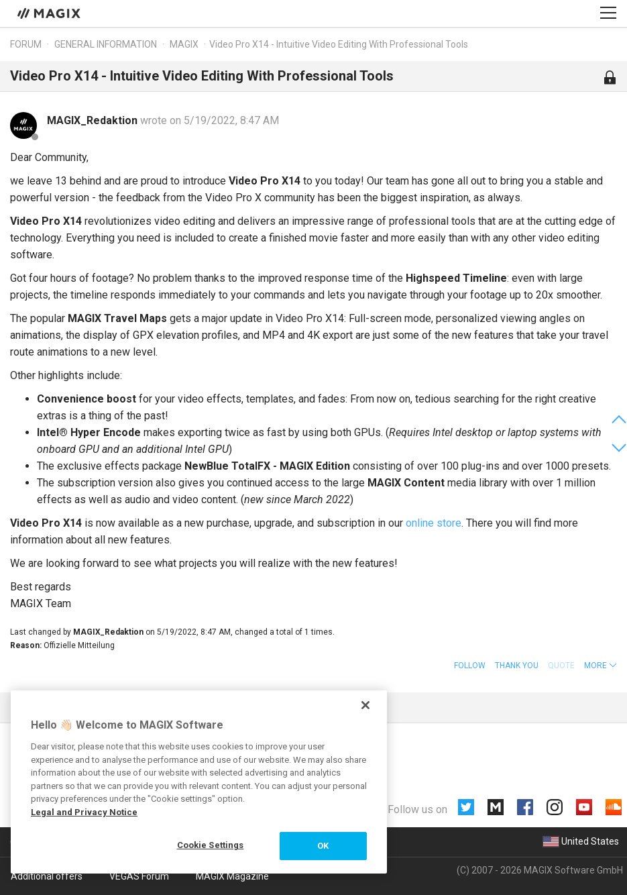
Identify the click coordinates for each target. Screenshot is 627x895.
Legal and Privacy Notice (84, 812)
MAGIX (184, 44)
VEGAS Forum (139, 876)
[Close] (365, 705)
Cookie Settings (210, 845)
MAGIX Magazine (232, 876)
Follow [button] (470, 665)
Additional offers (46, 876)
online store (433, 523)
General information (105, 44)
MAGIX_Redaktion (93, 120)
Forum (26, 44)
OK (323, 846)
